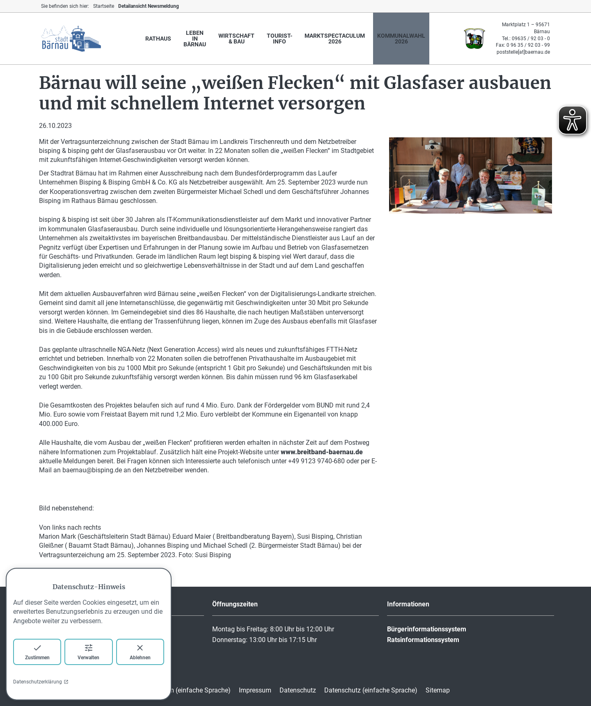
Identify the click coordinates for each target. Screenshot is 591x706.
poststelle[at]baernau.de (523, 52)
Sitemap (438, 690)
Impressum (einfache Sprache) (186, 690)
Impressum (255, 690)
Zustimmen (37, 651)
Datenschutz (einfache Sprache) (370, 690)
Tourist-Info (279, 38)
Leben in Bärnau (194, 39)
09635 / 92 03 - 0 (531, 38)
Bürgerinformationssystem (426, 629)
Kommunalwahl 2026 (401, 38)
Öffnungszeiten (235, 604)
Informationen (408, 604)
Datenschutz (297, 690)
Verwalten (88, 651)
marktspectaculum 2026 (335, 38)
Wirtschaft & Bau (236, 38)
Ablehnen (140, 651)
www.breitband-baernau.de (322, 452)
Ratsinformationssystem (423, 640)
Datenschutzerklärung (41, 682)
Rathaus (158, 38)
